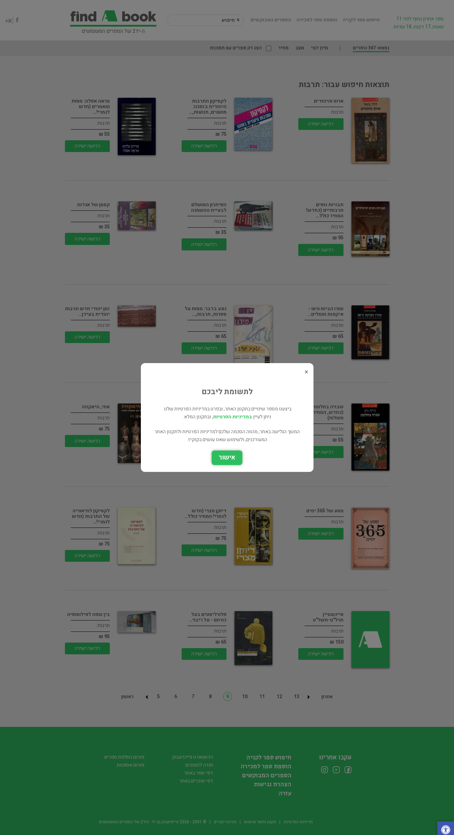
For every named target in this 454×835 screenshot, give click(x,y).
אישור (227, 457)
